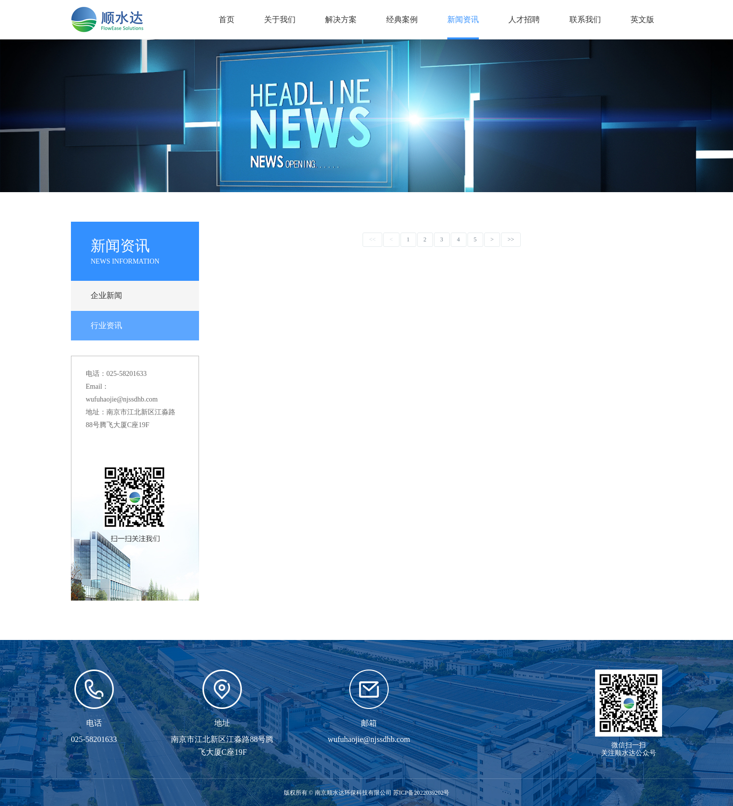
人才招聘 (524, 19)
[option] (366, 115)
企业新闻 (106, 295)
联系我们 (585, 19)
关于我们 (280, 19)
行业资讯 (106, 325)
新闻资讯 (463, 19)
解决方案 (341, 19)
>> (510, 239)
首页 (226, 19)
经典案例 (402, 19)
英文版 (642, 19)
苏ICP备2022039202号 (421, 792)
